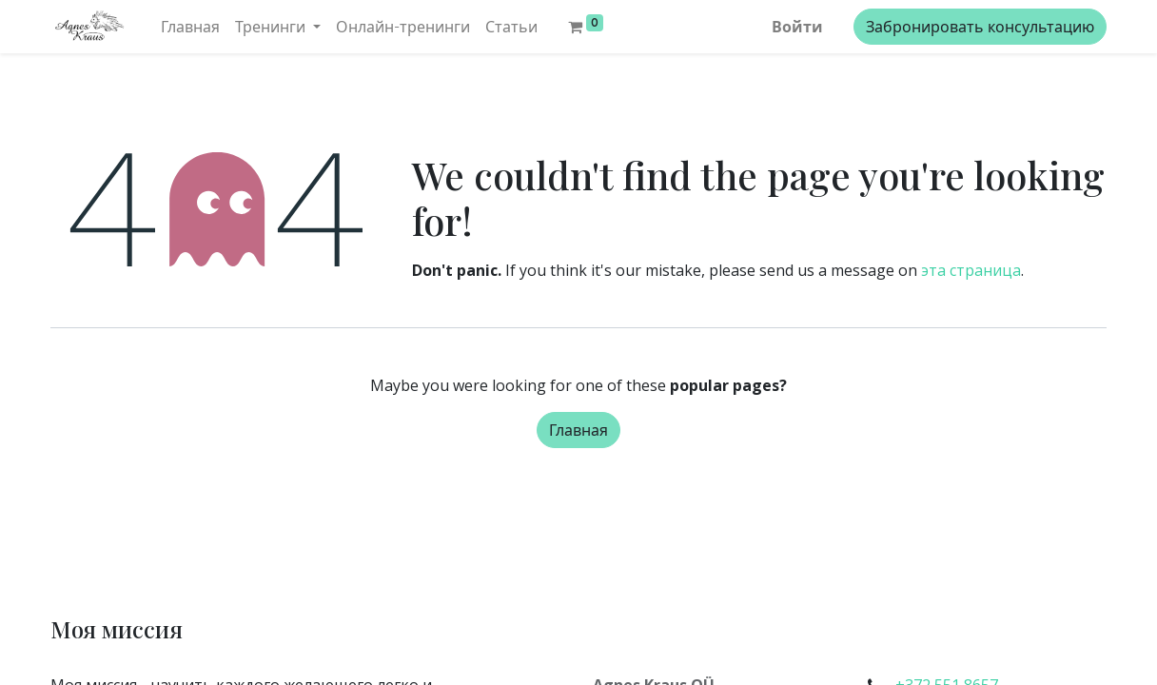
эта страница (971, 270)
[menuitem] (190, 27)
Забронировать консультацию (980, 26)
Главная (578, 430)
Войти (797, 26)
